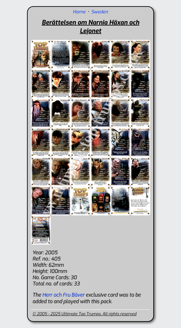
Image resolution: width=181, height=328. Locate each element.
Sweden (99, 12)
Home (79, 12)
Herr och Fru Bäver (63, 295)
